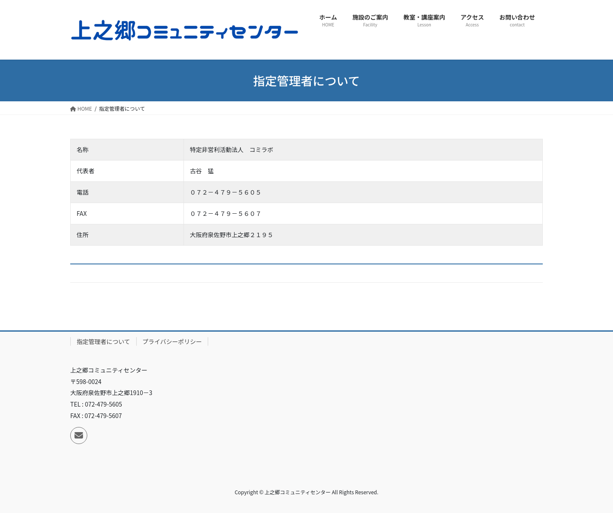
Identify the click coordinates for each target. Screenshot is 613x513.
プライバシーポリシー (172, 341)
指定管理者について (103, 341)
